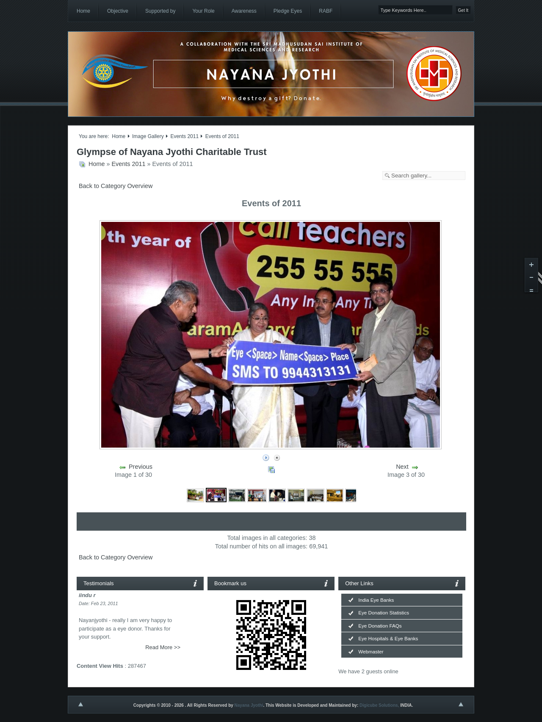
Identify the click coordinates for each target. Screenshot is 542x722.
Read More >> (162, 647)
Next (402, 466)
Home (118, 136)
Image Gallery (148, 136)
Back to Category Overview (115, 186)
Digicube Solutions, (379, 705)
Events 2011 (184, 136)
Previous (140, 466)
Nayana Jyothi (249, 705)
